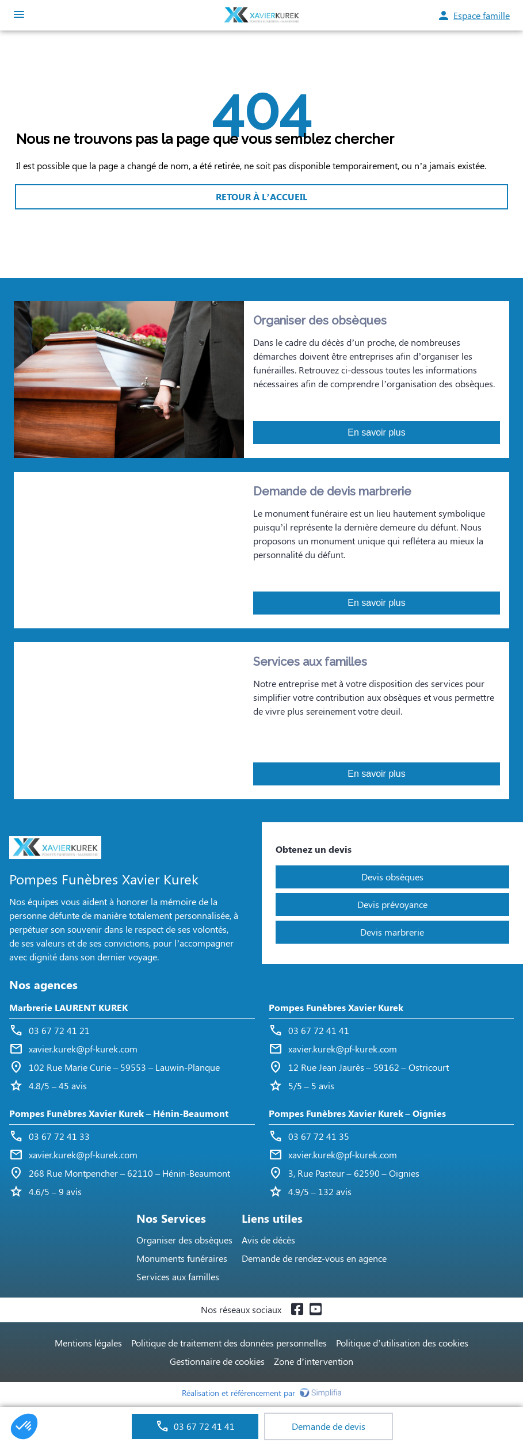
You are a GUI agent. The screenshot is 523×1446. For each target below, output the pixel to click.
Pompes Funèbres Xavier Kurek (336, 1007)
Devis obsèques (392, 877)
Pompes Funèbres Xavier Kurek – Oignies (357, 1113)
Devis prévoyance (392, 904)
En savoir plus (377, 432)
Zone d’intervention (313, 1361)
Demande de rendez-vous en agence (314, 1258)
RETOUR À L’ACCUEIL (261, 196)
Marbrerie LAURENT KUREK (68, 1007)
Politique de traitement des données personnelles (229, 1343)
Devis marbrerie (392, 932)
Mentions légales (88, 1343)
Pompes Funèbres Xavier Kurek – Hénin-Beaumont (118, 1113)
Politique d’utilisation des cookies (402, 1343)
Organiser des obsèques (184, 1240)
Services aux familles (177, 1277)
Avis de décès (268, 1240)
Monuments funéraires (181, 1258)
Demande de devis (328, 1426)
